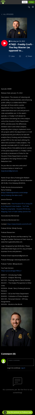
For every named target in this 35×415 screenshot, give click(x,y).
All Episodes (7, 14)
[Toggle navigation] (33, 7)
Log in (23, 368)
